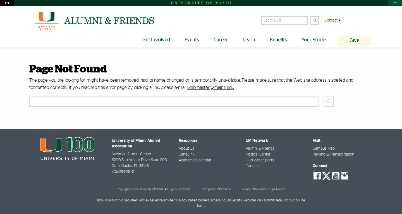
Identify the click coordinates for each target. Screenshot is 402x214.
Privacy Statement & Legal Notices (263, 189)
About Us (186, 148)
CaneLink (187, 154)
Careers (252, 166)
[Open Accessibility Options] (7, 3)
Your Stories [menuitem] (314, 40)
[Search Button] (314, 20)
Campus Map (324, 148)
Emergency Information (216, 189)
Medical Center (258, 154)
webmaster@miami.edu (210, 87)
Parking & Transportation (333, 154)
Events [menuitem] (192, 40)
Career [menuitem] (221, 40)
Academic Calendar (195, 160)
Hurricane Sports (260, 160)
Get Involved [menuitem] (156, 40)
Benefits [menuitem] (278, 40)
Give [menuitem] (354, 40)
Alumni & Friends (260, 148)
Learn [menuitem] (249, 40)
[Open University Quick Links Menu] (395, 3)
